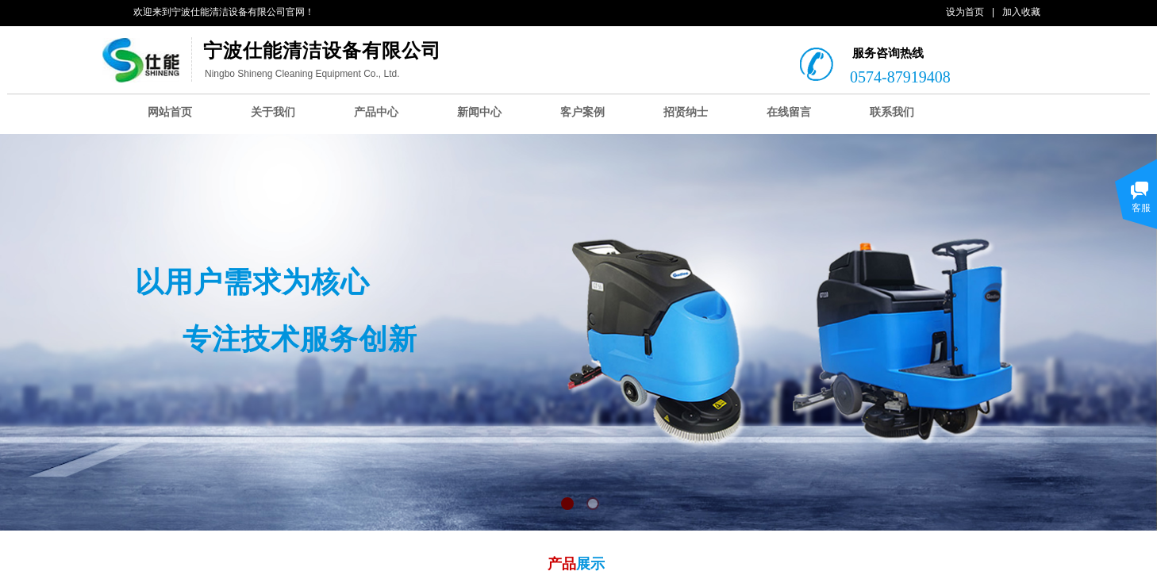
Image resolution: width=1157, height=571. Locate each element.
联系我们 (892, 112)
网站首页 (170, 112)
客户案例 (582, 112)
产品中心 (376, 112)
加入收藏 (1021, 11)
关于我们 (273, 112)
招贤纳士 (685, 112)
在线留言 (789, 112)
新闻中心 (479, 112)
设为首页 (965, 11)
